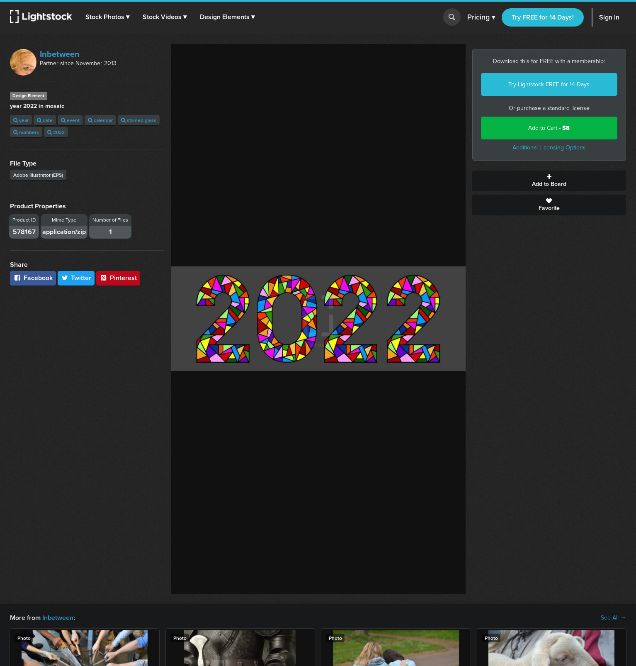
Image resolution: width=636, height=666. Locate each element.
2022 (56, 132)
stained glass (138, 120)
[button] (107, 17)
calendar (100, 120)
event (70, 120)
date (45, 120)
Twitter (76, 278)
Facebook (33, 278)
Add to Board (549, 181)
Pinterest (118, 278)
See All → (613, 618)
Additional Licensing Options (549, 147)
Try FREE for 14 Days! (543, 17)
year (21, 120)
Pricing (481, 17)
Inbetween (60, 54)
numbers (26, 132)
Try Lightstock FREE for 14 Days (549, 84)
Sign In (609, 17)
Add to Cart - (549, 128)
